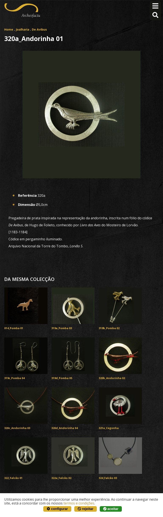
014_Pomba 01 (13, 328)
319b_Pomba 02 (109, 328)
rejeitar (85, 509)
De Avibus (39, 29)
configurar (57, 509)
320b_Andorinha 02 (112, 378)
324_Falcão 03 (108, 478)
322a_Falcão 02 (61, 478)
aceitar (110, 509)
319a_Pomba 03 (61, 328)
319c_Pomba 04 (14, 378)
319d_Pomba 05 (61, 378)
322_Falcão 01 (13, 478)
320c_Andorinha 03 (17, 428)
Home (8, 29)
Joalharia (22, 29)
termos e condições (78, 503)
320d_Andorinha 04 (64, 428)
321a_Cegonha (109, 428)
